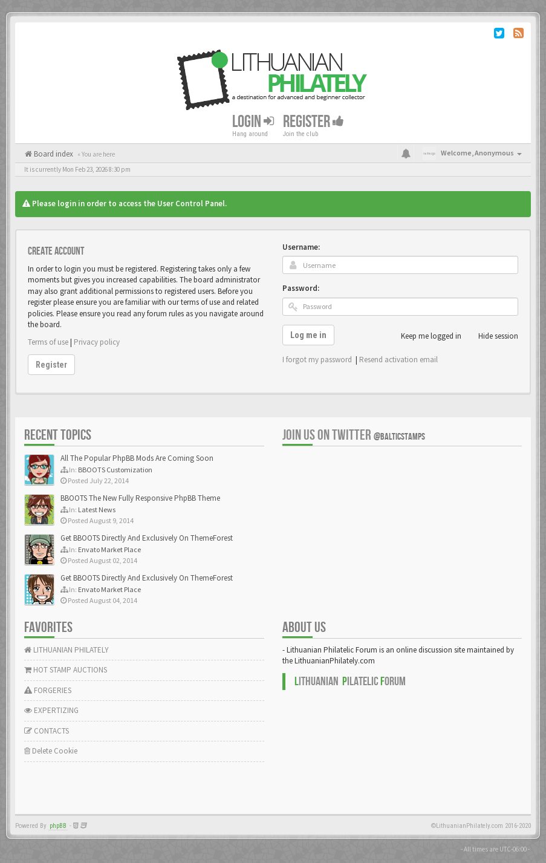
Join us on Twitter (353, 435)
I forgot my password (317, 359)
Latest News (96, 509)
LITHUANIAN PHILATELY (66, 650)
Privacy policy (97, 342)
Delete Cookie (50, 751)
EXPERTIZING (51, 710)
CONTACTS (46, 731)
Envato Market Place (109, 549)
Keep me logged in (424, 336)
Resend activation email (398, 359)
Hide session (491, 336)
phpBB (58, 826)
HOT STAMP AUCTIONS (65, 670)
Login (253, 121)
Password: (300, 288)
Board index (52, 154)
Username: (301, 247)
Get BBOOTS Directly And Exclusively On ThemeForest (146, 538)
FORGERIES (47, 690)
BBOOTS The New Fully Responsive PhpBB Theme (140, 498)
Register (313, 121)
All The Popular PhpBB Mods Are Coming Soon (136, 458)
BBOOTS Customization (115, 469)
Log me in (308, 335)
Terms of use (48, 342)
